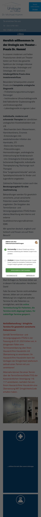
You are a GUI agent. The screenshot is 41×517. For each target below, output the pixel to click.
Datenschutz (11, 275)
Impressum (30, 275)
